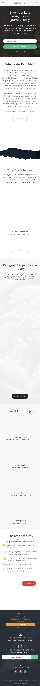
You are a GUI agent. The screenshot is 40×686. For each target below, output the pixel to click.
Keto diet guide (20, 627)
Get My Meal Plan (29, 583)
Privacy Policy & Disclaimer (20, 683)
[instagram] (24, 671)
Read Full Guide (20, 118)
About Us (20, 614)
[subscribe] (34, 657)
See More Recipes (20, 396)
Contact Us (20, 616)
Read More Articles (20, 250)
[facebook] (15, 671)
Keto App (20, 622)
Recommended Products (20, 619)
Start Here (20, 624)
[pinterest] (20, 671)
